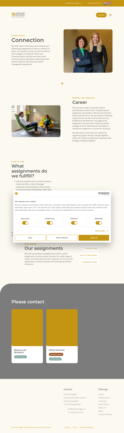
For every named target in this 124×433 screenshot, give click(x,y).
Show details (100, 231)
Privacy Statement (87, 427)
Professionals (103, 397)
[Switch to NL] (105, 3)
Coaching (102, 401)
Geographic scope (89, 262)
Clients (101, 394)
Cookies (67, 427)
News (100, 411)
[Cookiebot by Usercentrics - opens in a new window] (99, 193)
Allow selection (62, 238)
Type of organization (88, 255)
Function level (91, 248)
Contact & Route (105, 414)
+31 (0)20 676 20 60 (75, 412)
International (103, 404)
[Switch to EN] (109, 3)
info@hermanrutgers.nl (76, 409)
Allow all (94, 238)
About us (102, 407)
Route (75, 427)
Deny (30, 238)
